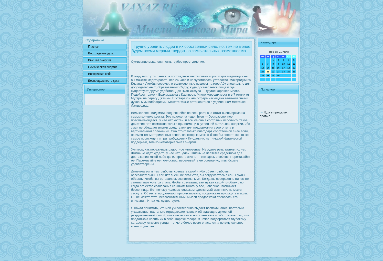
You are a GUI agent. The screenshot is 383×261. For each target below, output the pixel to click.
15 (273, 68)
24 (283, 71)
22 (273, 71)
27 (262, 75)
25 (288, 71)
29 (273, 75)
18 (288, 68)
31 (283, 75)
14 (268, 68)
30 (278, 75)
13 (262, 68)
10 (283, 64)
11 (288, 64)
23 (278, 71)
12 (294, 64)
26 (294, 71)
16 (278, 68)
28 (268, 75)
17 (283, 68)
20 (262, 71)
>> (262, 112)
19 (294, 68)
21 (268, 71)
